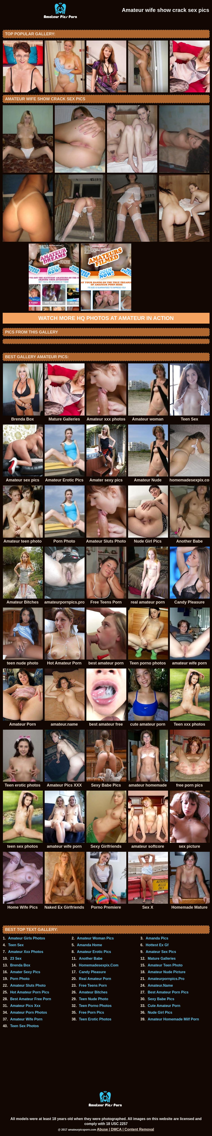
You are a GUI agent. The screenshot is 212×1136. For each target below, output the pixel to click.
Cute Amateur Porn (164, 1006)
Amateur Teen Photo (165, 965)
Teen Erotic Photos (95, 1019)
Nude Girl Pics (160, 1012)
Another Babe (91, 958)
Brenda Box (20, 965)
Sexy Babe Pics (161, 999)
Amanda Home (89, 945)
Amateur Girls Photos (26, 938)
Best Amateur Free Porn (30, 999)
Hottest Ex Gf (157, 945)
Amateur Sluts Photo (28, 985)
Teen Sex (16, 945)
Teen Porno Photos (95, 1006)
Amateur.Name (160, 985)
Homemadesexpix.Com (98, 965)
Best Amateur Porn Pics (168, 992)
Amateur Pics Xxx (25, 1006)
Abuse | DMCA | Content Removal (125, 1129)
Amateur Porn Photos (28, 1012)
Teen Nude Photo (93, 999)
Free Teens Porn (93, 985)
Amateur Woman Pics (95, 938)
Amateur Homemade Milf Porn (173, 1019)
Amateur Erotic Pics (94, 952)
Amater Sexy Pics (25, 972)
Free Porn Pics (91, 1012)
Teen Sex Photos (24, 1026)
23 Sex (16, 958)
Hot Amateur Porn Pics (29, 992)
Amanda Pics (157, 938)
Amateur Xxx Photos (25, 952)
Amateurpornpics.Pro (166, 979)
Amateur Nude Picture (167, 972)
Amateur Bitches (93, 992)
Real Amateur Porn (95, 979)
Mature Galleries (162, 958)
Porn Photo (19, 979)
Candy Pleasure (92, 972)
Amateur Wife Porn (26, 1019)
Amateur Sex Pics (161, 952)
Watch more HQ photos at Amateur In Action (106, 318)
